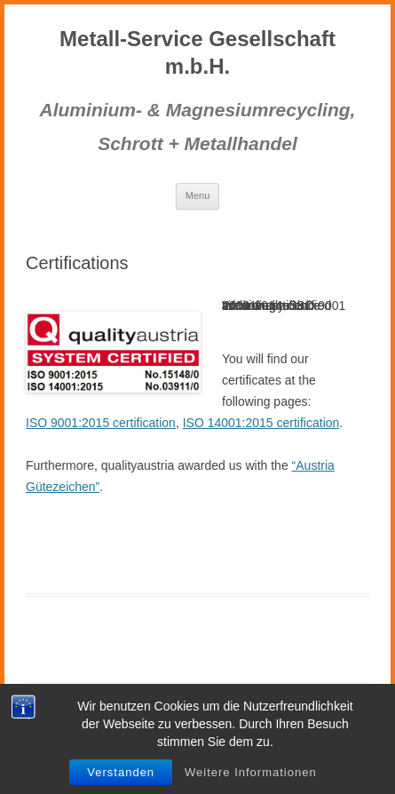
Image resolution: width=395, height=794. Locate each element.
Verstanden (120, 772)
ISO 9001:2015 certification (101, 423)
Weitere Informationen (251, 772)
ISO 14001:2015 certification (261, 423)
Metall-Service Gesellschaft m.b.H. (197, 52)
